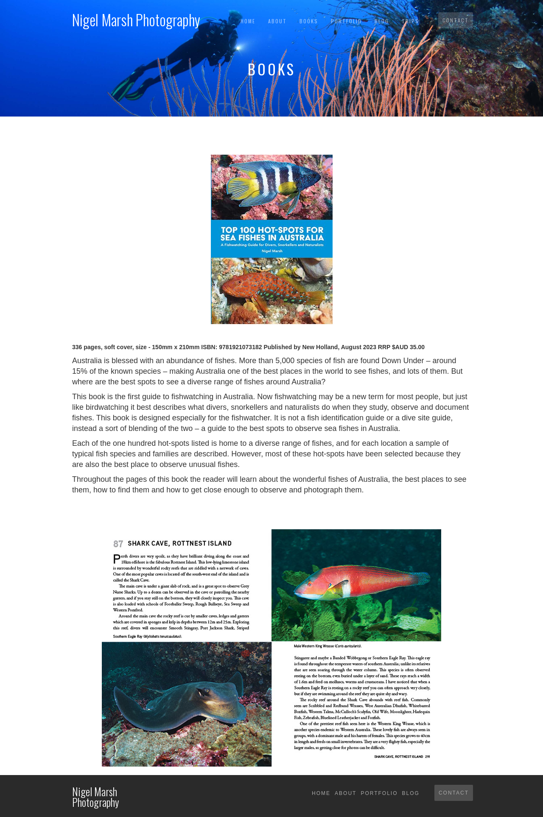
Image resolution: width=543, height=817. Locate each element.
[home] (136, 17)
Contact (455, 20)
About (277, 21)
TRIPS (410, 21)
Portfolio (346, 21)
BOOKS (308, 21)
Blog (382, 21)
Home (248, 21)
